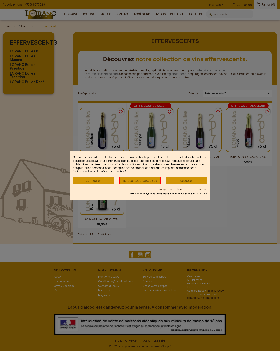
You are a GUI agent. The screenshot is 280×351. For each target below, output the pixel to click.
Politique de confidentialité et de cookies (182, 189)
